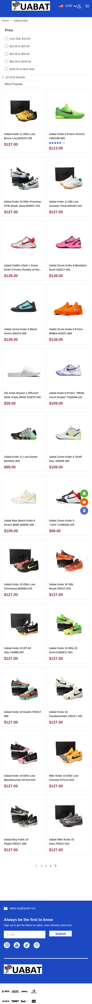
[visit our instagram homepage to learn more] (7, 945)
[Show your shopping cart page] (87, 6)
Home (5, 20)
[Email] (84, 502)
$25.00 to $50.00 (20, 53)
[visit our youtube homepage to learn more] (17, 945)
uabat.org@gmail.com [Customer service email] (22, 908)
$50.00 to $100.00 (20, 61)
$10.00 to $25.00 (20, 46)
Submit (60, 933)
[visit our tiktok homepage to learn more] (27, 945)
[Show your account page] (79, 6)
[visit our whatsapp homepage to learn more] (37, 945)
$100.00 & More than (22, 69)
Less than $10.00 (20, 38)
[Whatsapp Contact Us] (84, 494)
